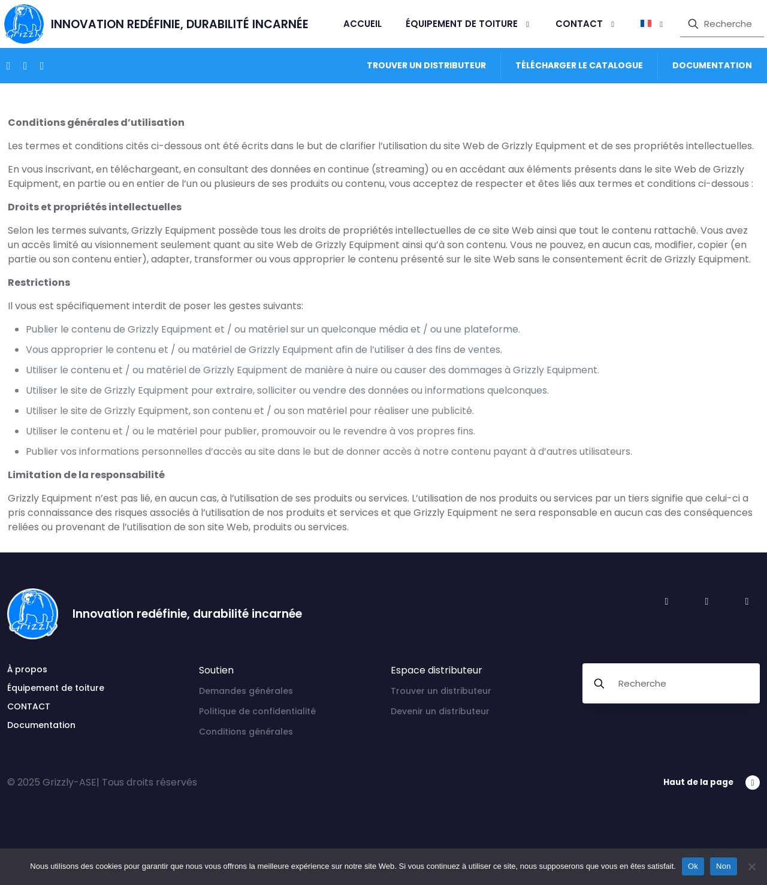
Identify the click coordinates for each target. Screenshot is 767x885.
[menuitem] (653, 24)
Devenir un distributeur (440, 711)
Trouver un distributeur (441, 691)
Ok (693, 866)
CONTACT (28, 706)
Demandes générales (246, 691)
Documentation (41, 725)
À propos (27, 669)
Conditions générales (246, 732)
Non (723, 866)
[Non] (752, 866)
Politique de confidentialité (257, 711)
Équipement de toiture (55, 688)
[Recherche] (722, 24)
